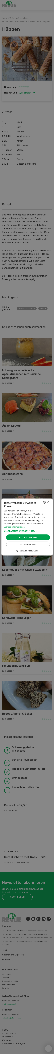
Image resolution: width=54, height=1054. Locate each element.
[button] (27, 531)
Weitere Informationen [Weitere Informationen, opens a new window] (14, 527)
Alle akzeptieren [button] (28, 537)
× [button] (48, 502)
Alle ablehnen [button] (27, 544)
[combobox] (44, 502)
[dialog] (27, 527)
